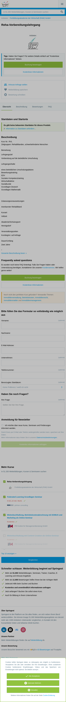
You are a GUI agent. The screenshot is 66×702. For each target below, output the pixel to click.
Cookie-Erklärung (49, 695)
